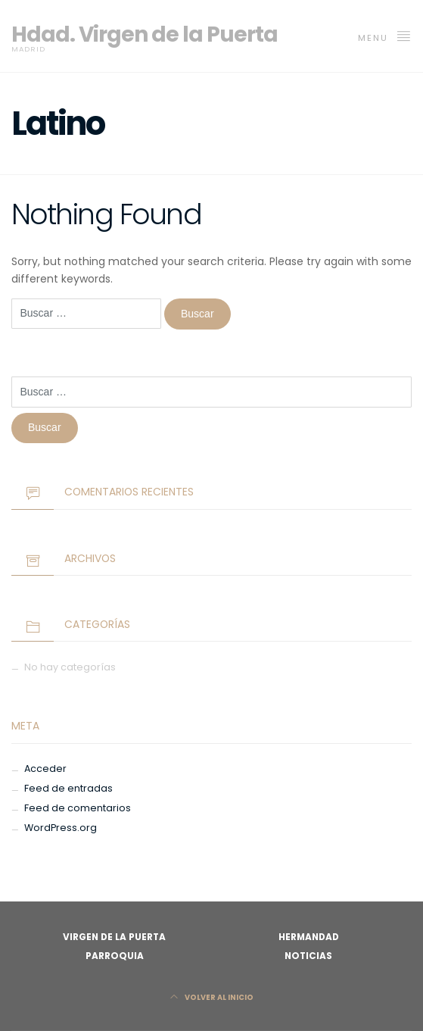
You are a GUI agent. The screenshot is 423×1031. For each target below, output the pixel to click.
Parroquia (115, 956)
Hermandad (308, 937)
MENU (385, 37)
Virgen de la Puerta (114, 937)
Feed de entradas (68, 788)
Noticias (308, 956)
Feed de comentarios (77, 807)
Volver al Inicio (211, 997)
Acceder (45, 768)
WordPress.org (60, 827)
